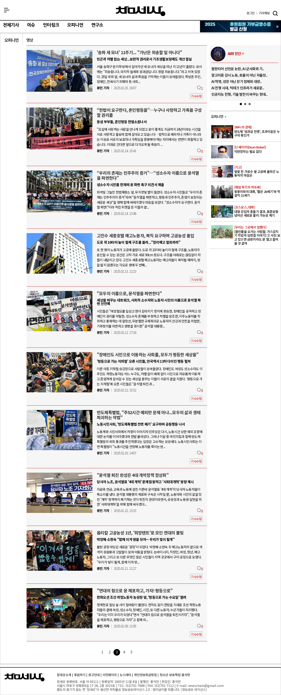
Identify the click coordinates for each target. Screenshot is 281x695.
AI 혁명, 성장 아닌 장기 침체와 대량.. (236, 81)
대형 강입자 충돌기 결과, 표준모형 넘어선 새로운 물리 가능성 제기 (257, 211)
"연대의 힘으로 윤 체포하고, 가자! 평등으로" (135, 590)
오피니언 (75, 25)
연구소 (97, 25)
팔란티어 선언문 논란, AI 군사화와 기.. (237, 68)
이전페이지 (110, 674)
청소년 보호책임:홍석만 (175, 674)
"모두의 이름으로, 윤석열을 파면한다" (129, 293)
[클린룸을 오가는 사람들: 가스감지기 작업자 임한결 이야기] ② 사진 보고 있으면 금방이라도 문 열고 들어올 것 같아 (257, 235)
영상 (29, 40)
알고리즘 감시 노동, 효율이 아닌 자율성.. (239, 75)
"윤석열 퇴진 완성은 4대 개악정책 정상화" (133, 475)
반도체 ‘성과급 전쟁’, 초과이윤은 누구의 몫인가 (257, 131)
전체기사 (11, 25)
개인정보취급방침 (145, 674)
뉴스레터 (125, 674)
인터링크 (51, 25)
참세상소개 (64, 674)
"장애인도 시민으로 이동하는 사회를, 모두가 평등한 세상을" (148, 354)
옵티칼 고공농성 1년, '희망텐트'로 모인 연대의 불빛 (140, 533)
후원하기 (79, 674)
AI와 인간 (234, 53)
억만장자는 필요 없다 (257, 149)
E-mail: (182, 685)
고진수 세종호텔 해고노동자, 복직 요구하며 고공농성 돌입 (145, 235)
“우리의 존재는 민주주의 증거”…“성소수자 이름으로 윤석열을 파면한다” (148, 175)
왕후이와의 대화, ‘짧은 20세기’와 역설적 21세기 (257, 191)
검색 (275, 13)
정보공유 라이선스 (194, 689)
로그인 (251, 13)
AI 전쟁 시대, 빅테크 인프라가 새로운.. (237, 87)
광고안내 (94, 674)
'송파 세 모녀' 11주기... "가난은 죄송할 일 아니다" (139, 52)
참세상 (140, 11)
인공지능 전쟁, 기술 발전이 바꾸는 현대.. (239, 94)
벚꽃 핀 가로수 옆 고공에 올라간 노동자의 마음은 (257, 171)
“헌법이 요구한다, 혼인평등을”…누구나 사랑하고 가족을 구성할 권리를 (149, 112)
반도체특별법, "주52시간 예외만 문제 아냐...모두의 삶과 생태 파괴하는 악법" (148, 415)
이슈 (31, 25)
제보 (264, 13)
